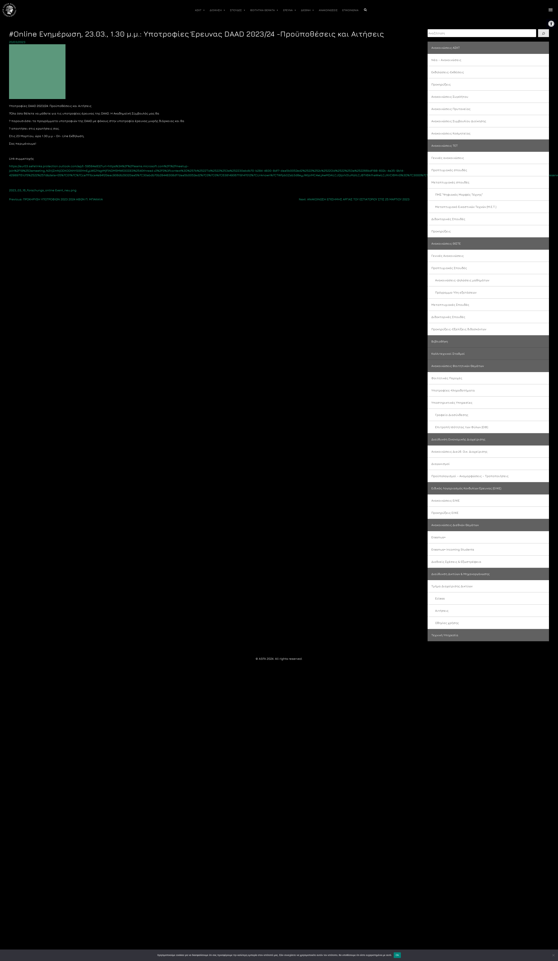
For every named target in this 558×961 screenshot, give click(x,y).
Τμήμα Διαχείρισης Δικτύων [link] (452, 586)
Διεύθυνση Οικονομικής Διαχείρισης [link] (458, 439)
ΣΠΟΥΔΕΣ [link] (238, 10)
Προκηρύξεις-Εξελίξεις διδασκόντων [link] (458, 329)
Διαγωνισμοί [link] (440, 463)
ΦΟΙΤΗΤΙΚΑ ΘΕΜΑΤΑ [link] (264, 10)
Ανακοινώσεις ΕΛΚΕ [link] (445, 500)
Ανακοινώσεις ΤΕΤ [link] (444, 145)
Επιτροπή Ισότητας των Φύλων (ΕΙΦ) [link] (461, 427)
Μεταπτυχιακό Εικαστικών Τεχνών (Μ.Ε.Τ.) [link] (465, 206)
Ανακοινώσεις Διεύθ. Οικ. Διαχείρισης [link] (459, 451)
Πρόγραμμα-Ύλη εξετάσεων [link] (456, 292)
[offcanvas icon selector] (551, 10)
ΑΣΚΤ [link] (200, 10)
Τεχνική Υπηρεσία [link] (444, 635)
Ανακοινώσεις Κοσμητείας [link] (450, 133)
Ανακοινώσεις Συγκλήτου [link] (449, 96)
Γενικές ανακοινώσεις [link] (447, 157)
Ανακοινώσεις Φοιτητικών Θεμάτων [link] (457, 366)
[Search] (543, 33)
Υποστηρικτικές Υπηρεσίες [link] (451, 402)
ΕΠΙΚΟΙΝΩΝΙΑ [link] (350, 10)
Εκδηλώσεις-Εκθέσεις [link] (447, 72)
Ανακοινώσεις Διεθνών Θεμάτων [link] (455, 525)
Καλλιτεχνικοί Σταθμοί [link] (448, 353)
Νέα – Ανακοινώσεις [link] (446, 60)
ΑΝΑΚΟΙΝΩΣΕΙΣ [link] (328, 10)
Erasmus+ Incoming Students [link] (452, 549)
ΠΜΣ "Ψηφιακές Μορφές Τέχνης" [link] (459, 194)
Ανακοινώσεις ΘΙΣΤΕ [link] (446, 243)
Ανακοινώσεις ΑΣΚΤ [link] (445, 47)
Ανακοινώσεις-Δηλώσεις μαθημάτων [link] (462, 280)
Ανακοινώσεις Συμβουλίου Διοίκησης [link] (458, 121)
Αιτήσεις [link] (441, 610)
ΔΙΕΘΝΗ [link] (307, 10)
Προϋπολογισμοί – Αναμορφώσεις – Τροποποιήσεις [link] (470, 476)
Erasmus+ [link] (438, 537)
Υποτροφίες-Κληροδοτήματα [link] (453, 390)
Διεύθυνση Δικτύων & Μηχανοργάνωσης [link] (460, 574)
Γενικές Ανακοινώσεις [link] (447, 255)
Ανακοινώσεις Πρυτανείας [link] (450, 109)
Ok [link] (397, 955)
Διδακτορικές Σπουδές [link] (448, 219)
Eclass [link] (440, 598)
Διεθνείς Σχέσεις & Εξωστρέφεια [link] (456, 561)
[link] (551, 24)
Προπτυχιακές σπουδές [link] (449, 170)
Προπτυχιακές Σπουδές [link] (449, 268)
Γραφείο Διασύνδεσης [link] (451, 414)
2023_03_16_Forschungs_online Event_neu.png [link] (42, 190)
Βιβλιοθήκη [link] (439, 341)
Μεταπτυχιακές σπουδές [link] (450, 182)
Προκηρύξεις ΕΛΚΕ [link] (444, 512)
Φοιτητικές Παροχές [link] (446, 378)
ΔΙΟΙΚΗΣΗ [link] (217, 10)
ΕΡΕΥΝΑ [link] (289, 10)
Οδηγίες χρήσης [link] (447, 623)
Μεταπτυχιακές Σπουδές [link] (450, 304)
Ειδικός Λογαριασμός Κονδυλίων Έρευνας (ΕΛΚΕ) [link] (466, 488)
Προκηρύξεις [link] (441, 84)
